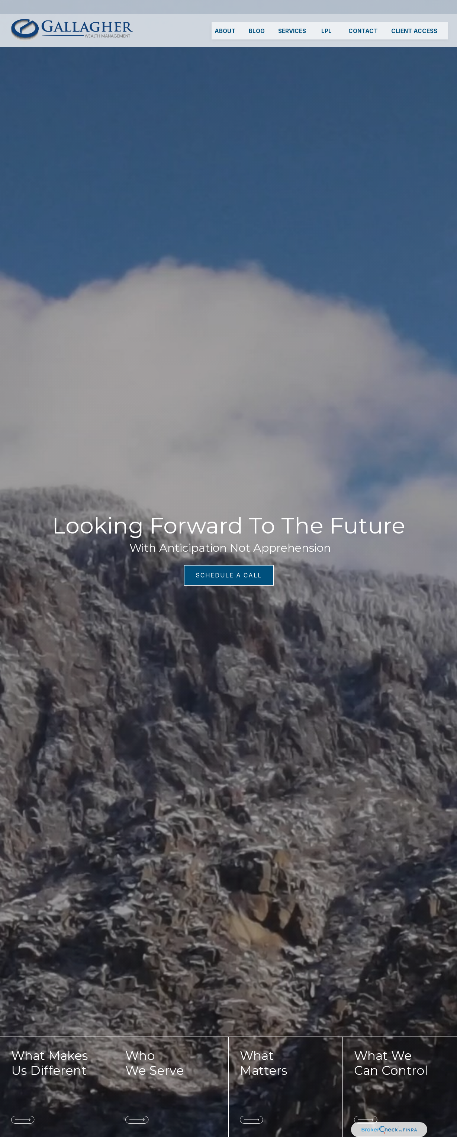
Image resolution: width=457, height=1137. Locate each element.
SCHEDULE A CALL (229, 575)
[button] (225, 16)
